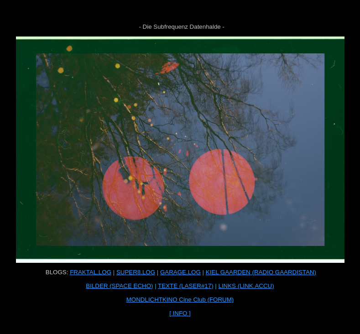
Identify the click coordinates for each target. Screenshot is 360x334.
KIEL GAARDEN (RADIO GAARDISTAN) (261, 272)
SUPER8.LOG (135, 272)
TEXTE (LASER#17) (185, 285)
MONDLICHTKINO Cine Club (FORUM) (180, 299)
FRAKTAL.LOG (90, 272)
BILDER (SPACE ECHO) (119, 285)
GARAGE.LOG (180, 272)
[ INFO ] (180, 313)
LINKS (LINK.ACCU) (246, 285)
